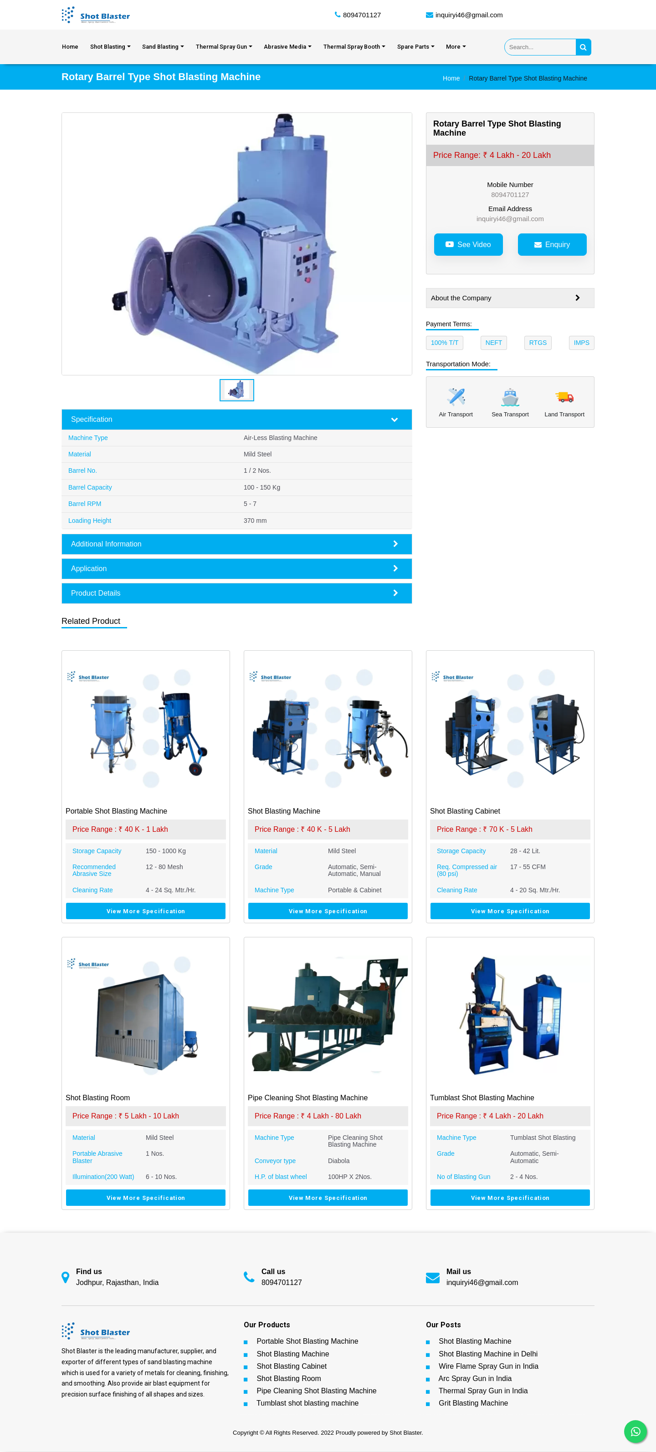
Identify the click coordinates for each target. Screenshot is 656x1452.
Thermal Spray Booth (351, 47)
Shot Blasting (107, 47)
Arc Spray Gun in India (475, 1379)
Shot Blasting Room (288, 1379)
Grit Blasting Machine (473, 1403)
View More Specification (146, 911)
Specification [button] (234, 420)
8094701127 (362, 15)
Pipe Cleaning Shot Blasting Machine (316, 1391)
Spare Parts (413, 47)
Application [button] (234, 569)
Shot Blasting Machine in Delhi (488, 1354)
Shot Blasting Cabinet (291, 1367)
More (453, 47)
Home (70, 47)
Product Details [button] (234, 593)
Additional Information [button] (234, 544)
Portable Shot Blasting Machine (307, 1342)
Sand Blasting (160, 47)
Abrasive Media (285, 47)
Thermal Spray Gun (221, 47)
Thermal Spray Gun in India (483, 1391)
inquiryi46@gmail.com (469, 15)
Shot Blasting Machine (292, 1354)
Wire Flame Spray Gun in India (488, 1367)
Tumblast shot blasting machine (307, 1403)
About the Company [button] (505, 298)
